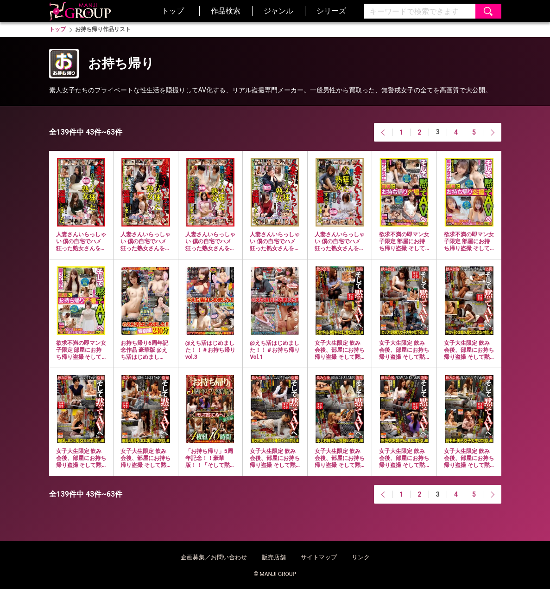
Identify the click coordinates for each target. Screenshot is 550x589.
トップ (173, 10)
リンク (361, 557)
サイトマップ (319, 557)
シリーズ (331, 10)
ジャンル (278, 10)
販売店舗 (274, 557)
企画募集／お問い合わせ (214, 557)
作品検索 (225, 10)
